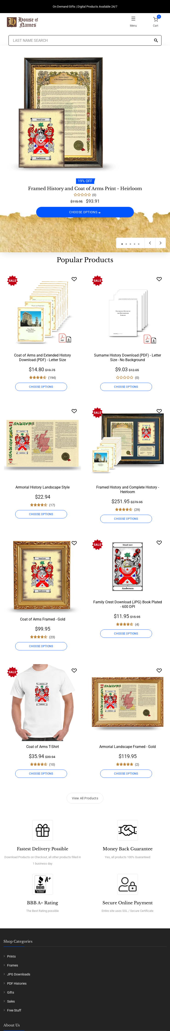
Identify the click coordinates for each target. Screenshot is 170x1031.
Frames (12, 965)
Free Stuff (14, 1010)
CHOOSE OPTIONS (85, 212)
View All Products (85, 798)
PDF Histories (16, 983)
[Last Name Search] (85, 40)
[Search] (156, 40)
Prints (11, 956)
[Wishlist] (74, 279)
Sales (11, 1001)
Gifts (10, 992)
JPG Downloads (18, 974)
